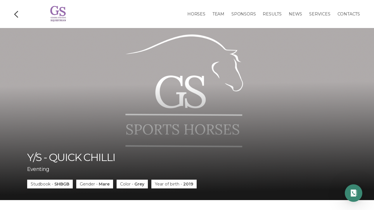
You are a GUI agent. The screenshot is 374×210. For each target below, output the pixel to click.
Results (272, 14)
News (295, 14)
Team (218, 14)
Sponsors (243, 14)
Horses (196, 14)
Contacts (348, 14)
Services (319, 14)
